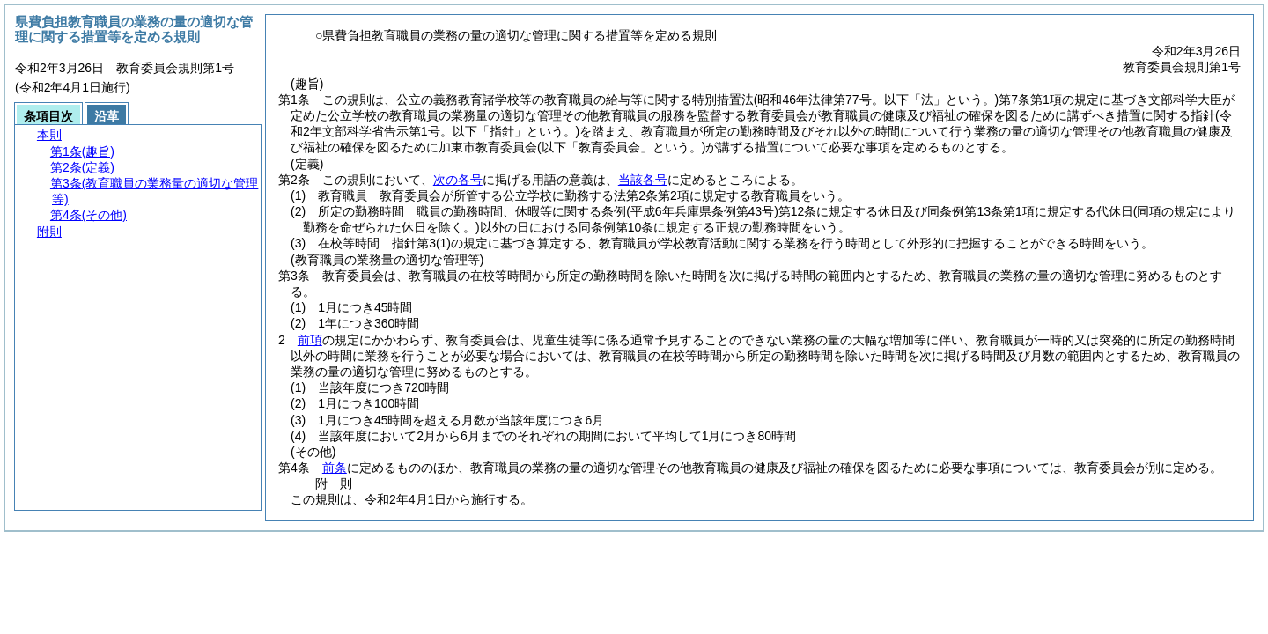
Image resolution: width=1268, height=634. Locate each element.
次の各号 (458, 180)
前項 (310, 340)
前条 (334, 468)
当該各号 (642, 180)
